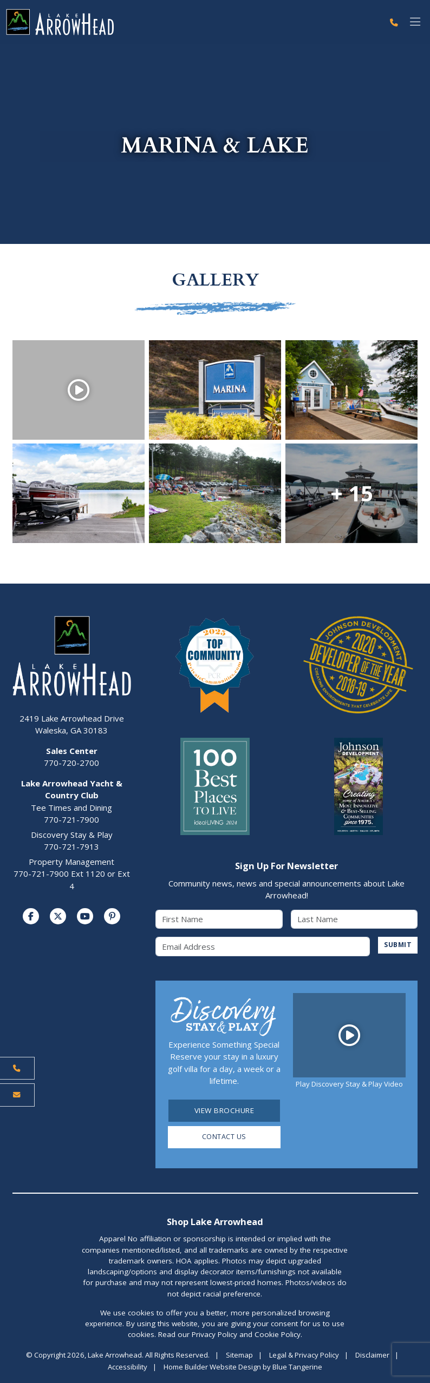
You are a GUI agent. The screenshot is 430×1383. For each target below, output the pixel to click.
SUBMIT (397, 945)
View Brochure (224, 1111)
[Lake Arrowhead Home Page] (191, 22)
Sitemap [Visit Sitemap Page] (239, 1356)
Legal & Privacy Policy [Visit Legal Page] (304, 1356)
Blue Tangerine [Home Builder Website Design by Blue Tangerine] (297, 1368)
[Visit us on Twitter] (58, 917)
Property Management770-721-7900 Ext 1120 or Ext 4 (72, 873)
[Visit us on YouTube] (85, 917)
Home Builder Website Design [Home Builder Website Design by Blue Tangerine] (212, 1368)
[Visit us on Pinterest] (112, 917)
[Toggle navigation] (415, 22)
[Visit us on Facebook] (31, 917)
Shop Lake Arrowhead (215, 1222)
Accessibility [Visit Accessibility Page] (127, 1368)
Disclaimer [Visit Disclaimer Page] (372, 1356)
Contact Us (223, 1138)
